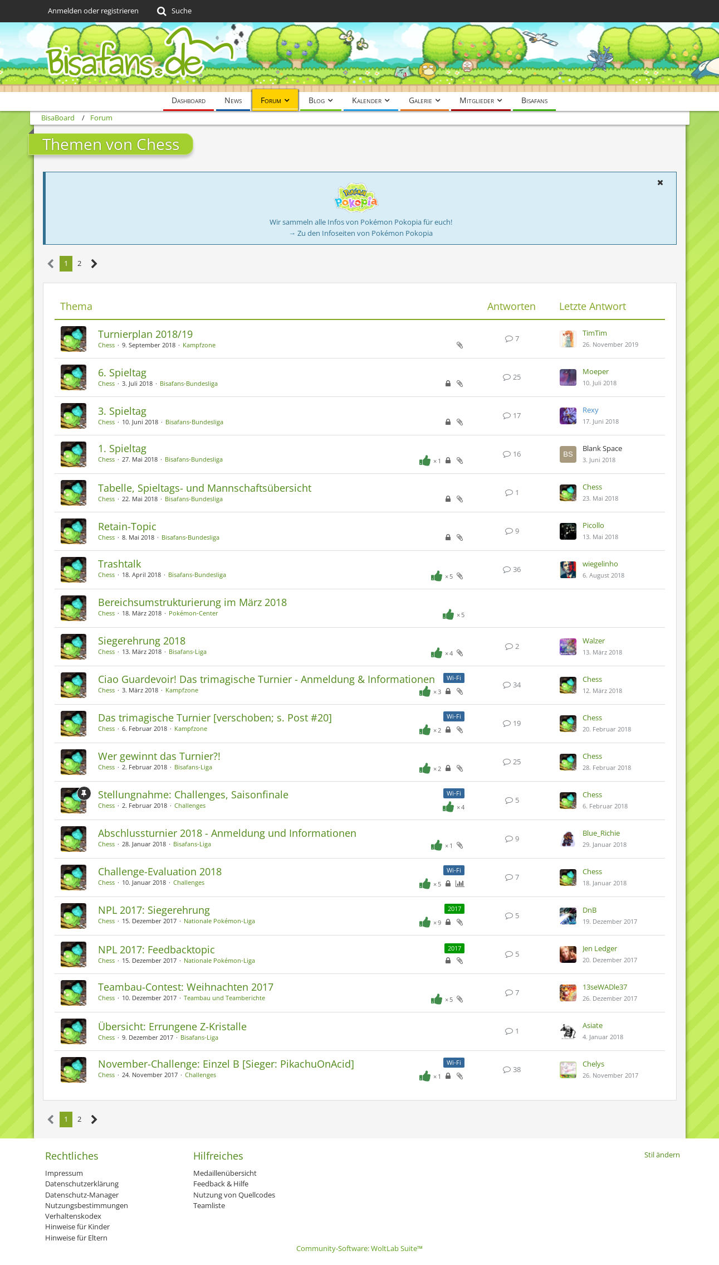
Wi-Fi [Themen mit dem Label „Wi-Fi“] (454, 677)
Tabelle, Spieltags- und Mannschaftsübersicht (204, 488)
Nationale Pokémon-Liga (219, 921)
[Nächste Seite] (94, 264)
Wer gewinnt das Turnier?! (159, 756)
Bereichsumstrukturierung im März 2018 (192, 602)
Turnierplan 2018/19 (145, 334)
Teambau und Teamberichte (224, 997)
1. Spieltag (122, 448)
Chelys (593, 1064)
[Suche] (173, 11)
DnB (589, 910)
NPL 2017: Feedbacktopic (156, 949)
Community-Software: (359, 1248)
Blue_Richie (601, 833)
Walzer (594, 641)
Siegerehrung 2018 (141, 640)
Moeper (596, 371)
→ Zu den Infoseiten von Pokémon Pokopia (360, 233)
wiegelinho (600, 564)
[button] (660, 182)
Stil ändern (662, 1155)
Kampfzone (199, 345)
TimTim (595, 333)
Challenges (190, 805)
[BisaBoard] (359, 57)
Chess (106, 345)
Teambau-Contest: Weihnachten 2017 (185, 986)
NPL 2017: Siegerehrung (154, 910)
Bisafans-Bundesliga (189, 383)
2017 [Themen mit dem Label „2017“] (454, 908)
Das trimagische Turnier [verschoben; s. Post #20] (215, 717)
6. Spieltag (122, 372)
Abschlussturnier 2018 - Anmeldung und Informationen (227, 833)
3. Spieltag (122, 411)
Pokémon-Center (193, 613)
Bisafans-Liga (188, 651)
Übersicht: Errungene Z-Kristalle (172, 1026)
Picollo (593, 525)
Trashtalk (119, 563)
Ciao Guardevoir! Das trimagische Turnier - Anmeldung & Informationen (266, 679)
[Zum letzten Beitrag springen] (568, 339)
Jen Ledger (600, 948)
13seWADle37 (605, 987)
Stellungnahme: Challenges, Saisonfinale (193, 794)
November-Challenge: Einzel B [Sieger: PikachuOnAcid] (226, 1063)
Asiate (593, 1025)
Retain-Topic (127, 526)
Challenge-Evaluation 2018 (160, 871)
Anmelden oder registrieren (93, 11)
